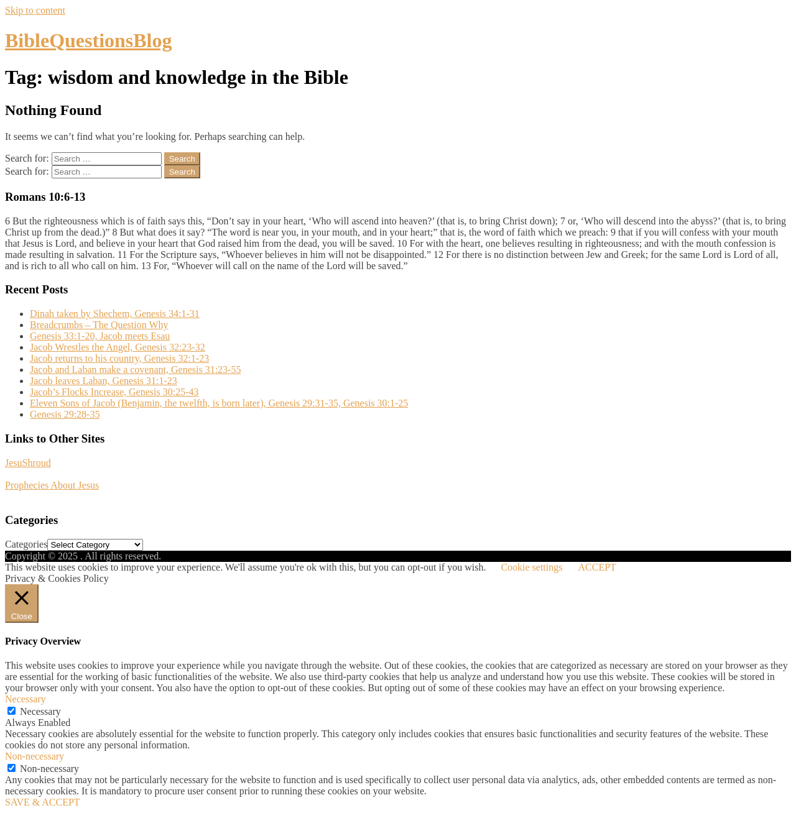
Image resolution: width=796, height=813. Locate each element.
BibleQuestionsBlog (88, 40)
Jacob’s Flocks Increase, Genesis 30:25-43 (114, 392)
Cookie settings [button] (531, 567)
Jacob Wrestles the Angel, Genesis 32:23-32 (117, 347)
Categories (26, 544)
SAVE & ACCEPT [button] (42, 802)
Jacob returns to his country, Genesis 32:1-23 (119, 358)
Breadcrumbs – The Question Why (99, 324)
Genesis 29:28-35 (65, 414)
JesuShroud (28, 462)
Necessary (40, 711)
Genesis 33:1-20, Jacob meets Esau (100, 336)
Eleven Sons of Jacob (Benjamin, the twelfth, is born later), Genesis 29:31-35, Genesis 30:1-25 (219, 403)
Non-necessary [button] (34, 756)
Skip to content (35, 10)
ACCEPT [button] (597, 567)
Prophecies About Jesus (52, 485)
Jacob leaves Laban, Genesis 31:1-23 (103, 380)
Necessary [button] (25, 699)
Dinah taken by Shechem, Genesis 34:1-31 (115, 313)
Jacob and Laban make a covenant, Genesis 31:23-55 (135, 369)
